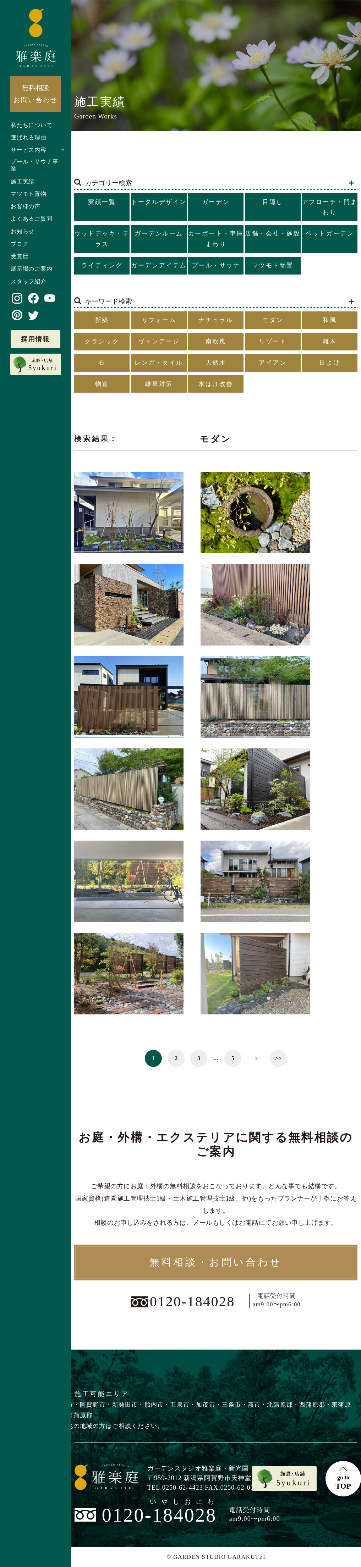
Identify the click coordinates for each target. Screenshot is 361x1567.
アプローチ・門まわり (329, 207)
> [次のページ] (255, 1058)
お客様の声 (25, 206)
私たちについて (32, 125)
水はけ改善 (215, 384)
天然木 (216, 362)
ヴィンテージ (159, 341)
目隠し (272, 202)
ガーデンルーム (159, 233)
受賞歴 (19, 256)
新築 (102, 320)
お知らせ (22, 231)
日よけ (329, 362)
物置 (102, 384)
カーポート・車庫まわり (216, 239)
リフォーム (159, 320)
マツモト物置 (273, 265)
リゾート (272, 341)
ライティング (102, 265)
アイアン (272, 362)
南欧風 (216, 341)
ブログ (19, 244)
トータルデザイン (158, 202)
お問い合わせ (35, 93)
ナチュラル (215, 320)
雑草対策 (159, 384)
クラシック (101, 341)
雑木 (330, 341)
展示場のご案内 (32, 269)
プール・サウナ (216, 265)
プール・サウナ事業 (34, 165)
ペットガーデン (329, 233)
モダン (272, 320)
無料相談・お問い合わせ (215, 1262)
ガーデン (216, 202)
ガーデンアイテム (158, 265)
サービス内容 (29, 150)
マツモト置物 (29, 194)
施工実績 (22, 181)
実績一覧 (102, 202)
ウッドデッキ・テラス (102, 239)
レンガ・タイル (159, 362)
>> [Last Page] (278, 1058)
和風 (330, 320)
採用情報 (35, 339)
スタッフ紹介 (29, 281)
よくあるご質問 (32, 219)
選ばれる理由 (29, 137)
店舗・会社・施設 (272, 233)
